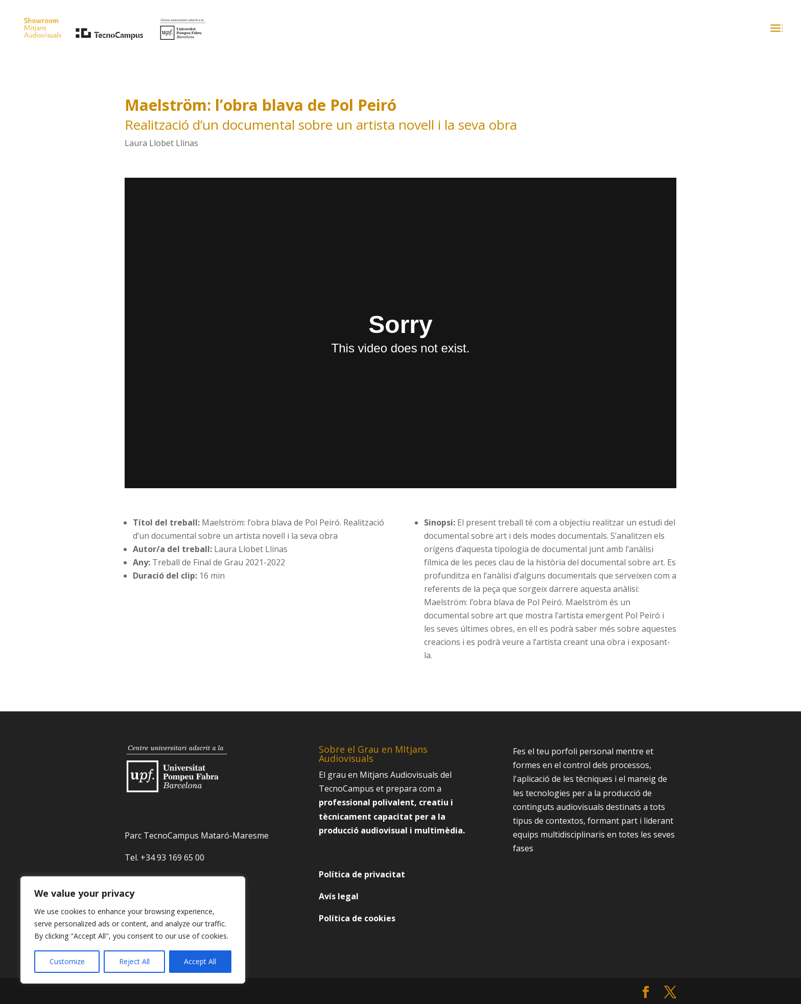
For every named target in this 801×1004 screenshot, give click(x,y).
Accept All (200, 961)
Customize (67, 961)
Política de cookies (357, 918)
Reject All (134, 961)
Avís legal (339, 896)
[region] (132, 930)
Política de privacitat (362, 874)
